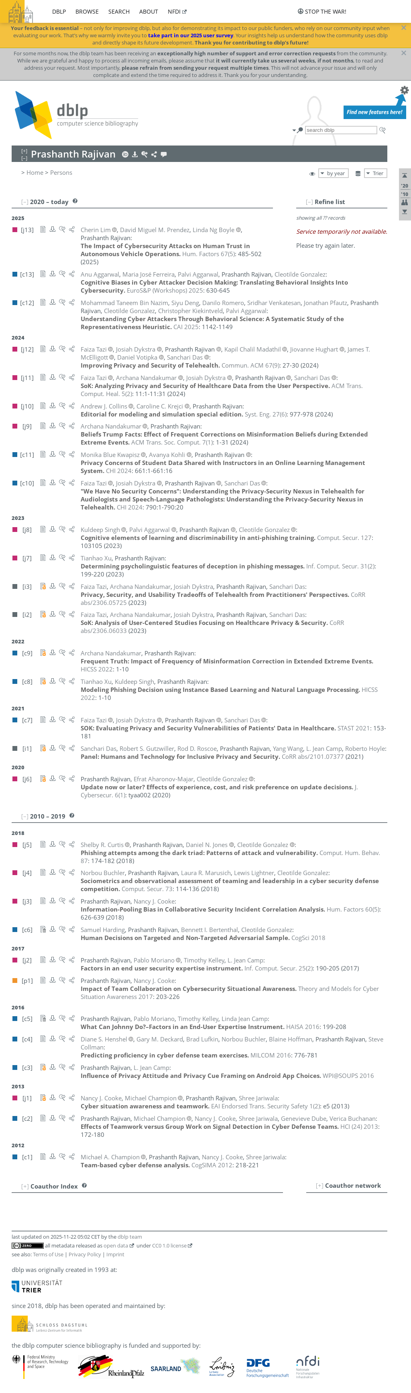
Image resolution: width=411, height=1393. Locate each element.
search (119, 11)
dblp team (130, 1236)
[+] (320, 1185)
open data (116, 1245)
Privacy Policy (85, 1254)
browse (87, 11)
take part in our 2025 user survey (190, 35)
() (208, 254)
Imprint (115, 1254)
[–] (309, 202)
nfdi (174, 11)
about (148, 11)
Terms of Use (48, 1254)
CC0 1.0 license (169, 1245)
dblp (59, 11)
